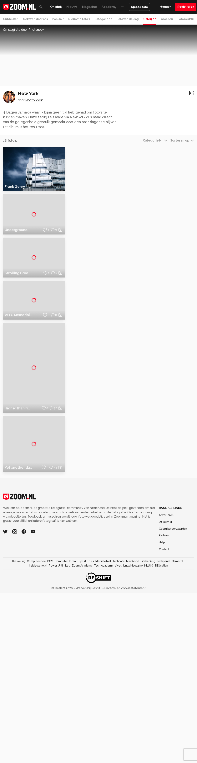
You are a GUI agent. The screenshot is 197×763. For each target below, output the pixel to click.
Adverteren (166, 684)
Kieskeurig (18, 730)
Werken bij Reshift (88, 757)
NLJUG (148, 734)
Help (162, 711)
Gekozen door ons (35, 19)
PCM (50, 730)
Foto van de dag (128, 19)
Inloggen (165, 6)
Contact (164, 718)
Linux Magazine (133, 734)
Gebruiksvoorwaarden (173, 698)
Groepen (167, 19)
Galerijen (149, 19)
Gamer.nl (177, 730)
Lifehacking (148, 730)
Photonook (34, 100)
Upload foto (139, 6)
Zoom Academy (82, 734)
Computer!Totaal (65, 730)
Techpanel (163, 730)
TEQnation (161, 734)
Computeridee (36, 730)
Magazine (89, 7)
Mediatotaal (103, 730)
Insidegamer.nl (38, 734)
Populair (58, 19)
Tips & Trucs (86, 730)
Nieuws (72, 7)
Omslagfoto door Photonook (23, 29)
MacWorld (132, 730)
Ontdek (56, 7)
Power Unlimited (59, 734)
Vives (118, 734)
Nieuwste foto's (79, 19)
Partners (164, 705)
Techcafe (119, 730)
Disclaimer (165, 691)
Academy (109, 7)
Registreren (185, 6)
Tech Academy (103, 734)
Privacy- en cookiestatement (125, 757)
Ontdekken (10, 19)
